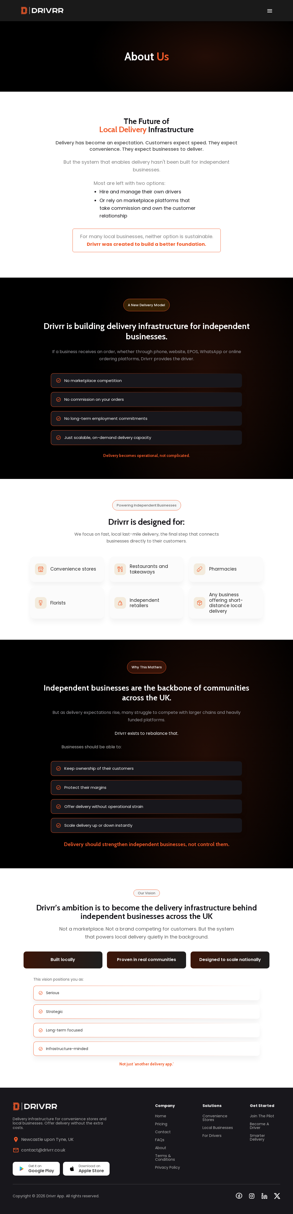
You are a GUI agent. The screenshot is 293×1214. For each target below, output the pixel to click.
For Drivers (212, 1135)
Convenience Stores (214, 1118)
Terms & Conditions (165, 1157)
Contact (163, 1132)
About (160, 1148)
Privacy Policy (167, 1167)
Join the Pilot (262, 1116)
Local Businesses (217, 1127)
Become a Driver (259, 1125)
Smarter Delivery (257, 1137)
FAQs (159, 1140)
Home (160, 1116)
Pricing (161, 1124)
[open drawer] (269, 10)
